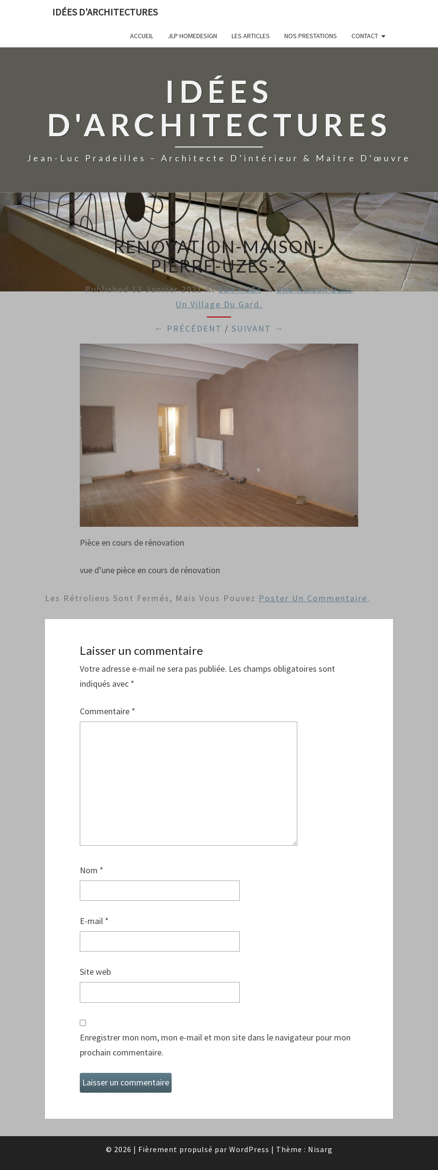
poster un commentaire (313, 598)
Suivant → (258, 328)
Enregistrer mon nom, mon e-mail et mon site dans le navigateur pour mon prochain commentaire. (215, 1045)
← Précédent (188, 328)
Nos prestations (310, 35)
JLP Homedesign (192, 35)
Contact (364, 35)
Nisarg (320, 1149)
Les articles (251, 35)
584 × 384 (240, 289)
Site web (95, 971)
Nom (91, 870)
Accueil (141, 35)
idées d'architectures (105, 12)
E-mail (94, 920)
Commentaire (107, 711)
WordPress (249, 1149)
